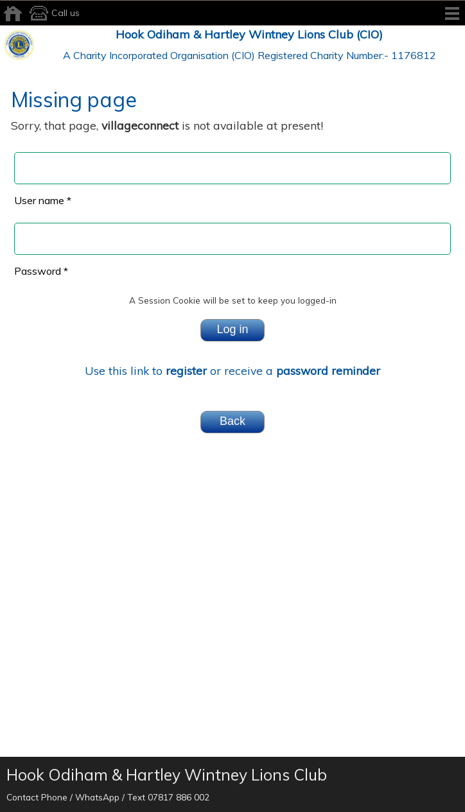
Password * (41, 270)
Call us (53, 13)
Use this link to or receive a (232, 370)
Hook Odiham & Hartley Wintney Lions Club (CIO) (249, 34)
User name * (42, 200)
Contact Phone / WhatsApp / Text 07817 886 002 (107, 796)
